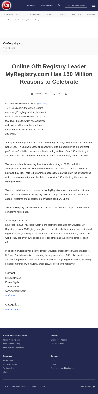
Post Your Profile (57, 344)
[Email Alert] (32, 93)
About (53, 360)
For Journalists (8, 368)
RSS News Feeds (10, 364)
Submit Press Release (76, 5)
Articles (5, 372)
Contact (10, 295)
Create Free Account (59, 340)
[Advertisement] (49, 29)
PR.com (42, 103)
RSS (58, 94)
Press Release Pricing (11, 344)
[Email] (65, 93)
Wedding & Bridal (26, 20)
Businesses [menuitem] (31, 5)
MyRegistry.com (40, 20)
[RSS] (54, 93)
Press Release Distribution (13, 348)
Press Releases (7, 20)
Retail (17, 20)
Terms (33, 387)
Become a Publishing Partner (62, 368)
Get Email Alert (41, 94)
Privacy (42, 387)
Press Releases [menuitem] (47, 5)
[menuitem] (59, 5)
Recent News (8, 360)
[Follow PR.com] (93, 386)
